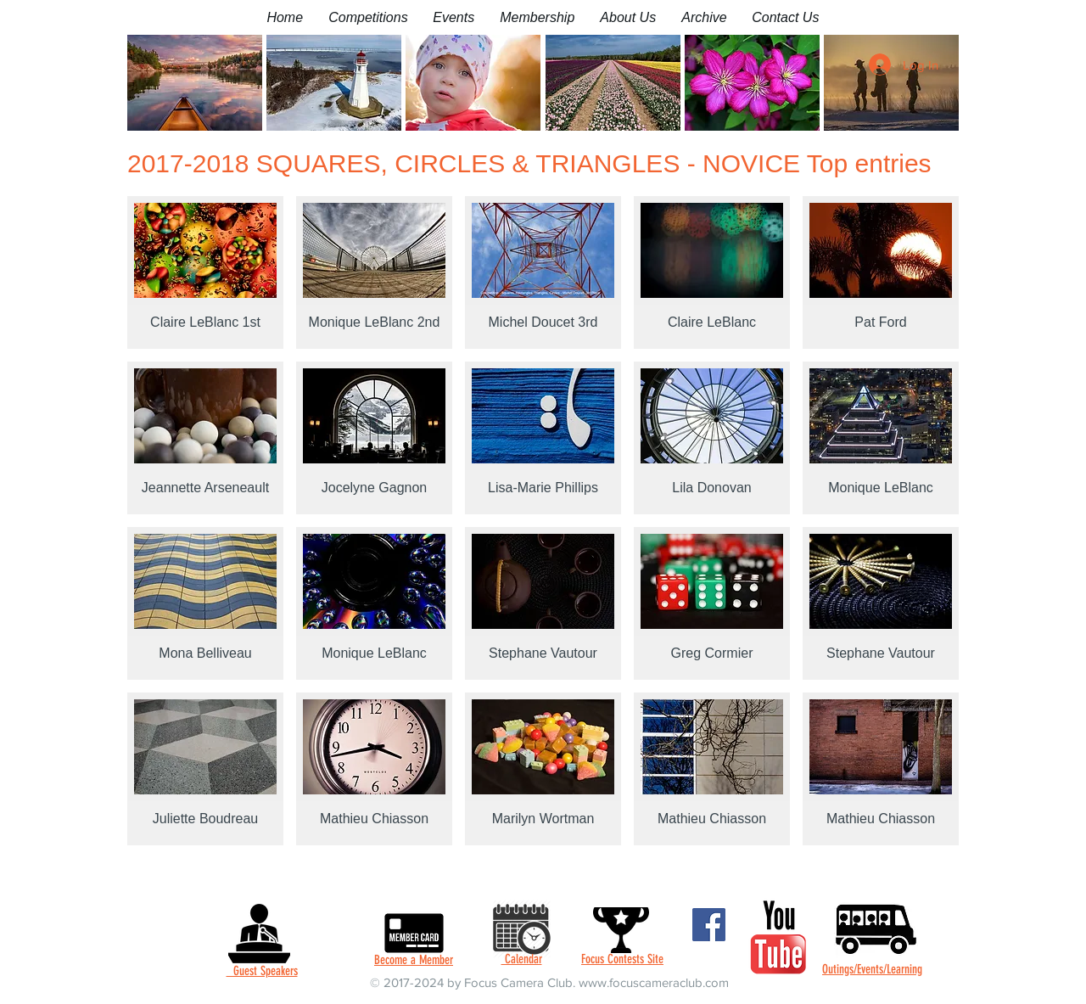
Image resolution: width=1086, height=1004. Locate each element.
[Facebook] (708, 924)
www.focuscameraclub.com (654, 982)
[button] (368, 17)
